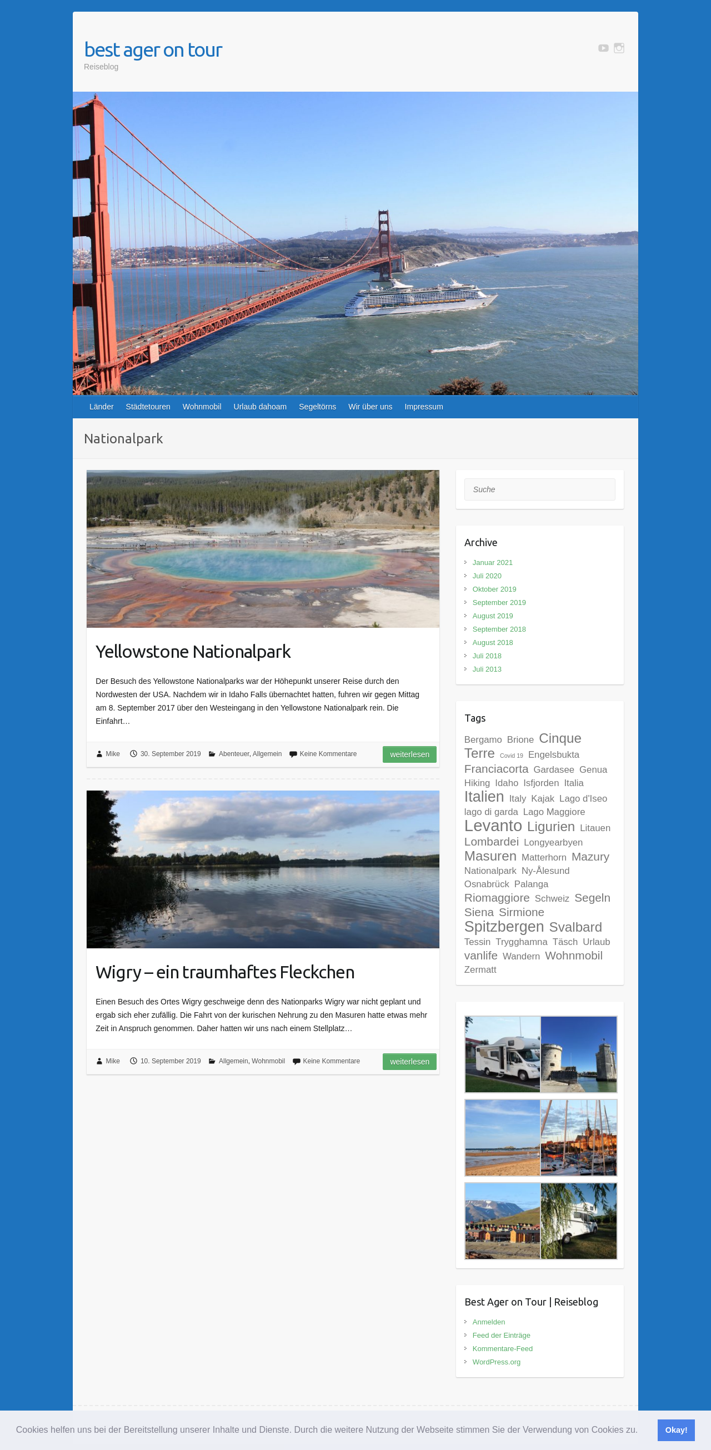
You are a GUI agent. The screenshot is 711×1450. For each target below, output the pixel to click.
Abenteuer (234, 754)
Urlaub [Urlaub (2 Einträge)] (596, 942)
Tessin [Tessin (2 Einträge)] (477, 942)
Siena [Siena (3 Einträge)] (479, 912)
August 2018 (493, 642)
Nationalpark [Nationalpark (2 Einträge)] (490, 871)
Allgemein (267, 754)
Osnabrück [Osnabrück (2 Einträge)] (486, 884)
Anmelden (489, 1322)
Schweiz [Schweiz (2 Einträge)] (552, 898)
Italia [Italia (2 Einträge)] (573, 783)
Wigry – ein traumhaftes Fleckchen (225, 972)
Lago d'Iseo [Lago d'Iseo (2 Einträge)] (583, 798)
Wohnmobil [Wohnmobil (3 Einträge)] (574, 955)
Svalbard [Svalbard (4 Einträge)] (576, 926)
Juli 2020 (487, 576)
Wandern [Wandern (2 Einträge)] (521, 956)
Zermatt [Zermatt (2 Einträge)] (480, 969)
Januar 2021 (493, 562)
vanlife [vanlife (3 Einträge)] (481, 955)
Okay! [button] (676, 1430)
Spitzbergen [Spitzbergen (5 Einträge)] (504, 926)
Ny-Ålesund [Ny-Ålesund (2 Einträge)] (546, 871)
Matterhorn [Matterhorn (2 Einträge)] (544, 857)
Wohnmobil (202, 406)
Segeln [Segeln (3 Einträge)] (592, 897)
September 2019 (499, 602)
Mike (113, 754)
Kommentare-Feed (503, 1348)
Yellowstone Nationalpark (193, 651)
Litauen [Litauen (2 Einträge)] (595, 828)
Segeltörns (317, 406)
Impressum (424, 406)
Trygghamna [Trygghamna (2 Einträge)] (521, 942)
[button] (642, 1431)
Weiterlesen (409, 754)
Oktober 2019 (495, 589)
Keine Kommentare (328, 754)
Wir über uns (370, 406)
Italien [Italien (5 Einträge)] (484, 796)
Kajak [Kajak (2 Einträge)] (542, 798)
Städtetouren (148, 406)
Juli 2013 (487, 669)
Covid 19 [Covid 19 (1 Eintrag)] (511, 755)
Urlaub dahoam (260, 406)
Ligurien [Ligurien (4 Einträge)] (551, 826)
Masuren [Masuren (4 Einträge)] (490, 855)
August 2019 (493, 616)
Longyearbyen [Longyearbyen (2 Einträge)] (553, 842)
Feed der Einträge (501, 1335)
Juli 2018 (487, 656)
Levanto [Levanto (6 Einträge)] (493, 825)
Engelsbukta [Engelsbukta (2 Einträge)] (553, 754)
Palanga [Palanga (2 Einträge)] (531, 884)
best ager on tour (153, 49)
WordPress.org (496, 1362)
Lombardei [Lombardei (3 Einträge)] (491, 841)
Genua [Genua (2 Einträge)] (593, 769)
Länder (101, 406)
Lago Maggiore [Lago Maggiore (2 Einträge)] (554, 812)
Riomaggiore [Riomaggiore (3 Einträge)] (497, 897)
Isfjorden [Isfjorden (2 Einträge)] (541, 783)
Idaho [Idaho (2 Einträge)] (506, 783)
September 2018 (499, 629)
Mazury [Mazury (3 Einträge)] (590, 856)
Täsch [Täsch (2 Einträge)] (565, 942)
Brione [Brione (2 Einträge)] (520, 739)
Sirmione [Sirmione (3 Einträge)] (521, 912)
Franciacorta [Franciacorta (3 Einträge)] (496, 768)
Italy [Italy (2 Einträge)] (518, 798)
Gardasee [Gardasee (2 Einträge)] (554, 769)
